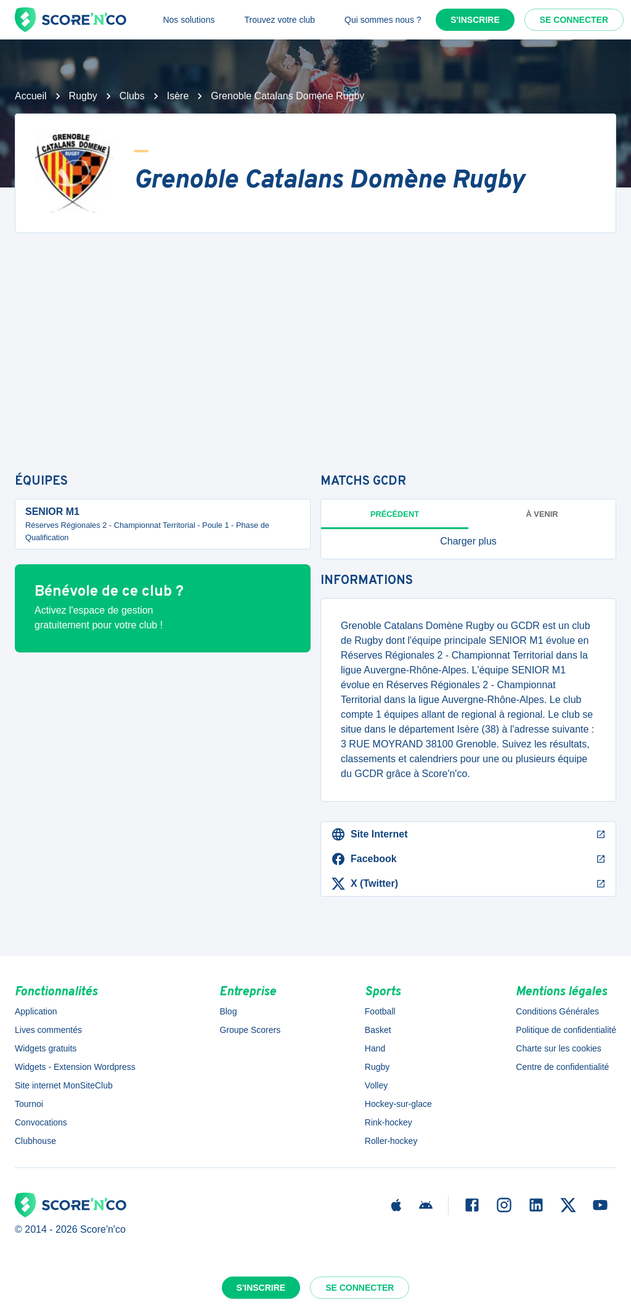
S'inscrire (475, 20)
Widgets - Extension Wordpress (75, 1067)
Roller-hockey (391, 1141)
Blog (228, 1011)
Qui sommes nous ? (382, 20)
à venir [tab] (542, 514)
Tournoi (29, 1104)
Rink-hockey (388, 1122)
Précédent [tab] (394, 514)
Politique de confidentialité (566, 1030)
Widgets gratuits (45, 1048)
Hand (375, 1048)
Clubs (132, 96)
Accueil (31, 96)
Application (36, 1011)
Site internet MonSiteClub (64, 1085)
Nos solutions (188, 20)
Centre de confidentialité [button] (562, 1067)
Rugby (83, 96)
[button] (468, 541)
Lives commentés (48, 1030)
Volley (376, 1085)
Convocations (41, 1122)
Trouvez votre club (279, 20)
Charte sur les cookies (558, 1048)
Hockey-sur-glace (398, 1104)
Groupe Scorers (249, 1030)
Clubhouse (35, 1141)
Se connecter (574, 20)
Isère (178, 96)
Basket (378, 1030)
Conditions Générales (557, 1011)
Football (380, 1011)
